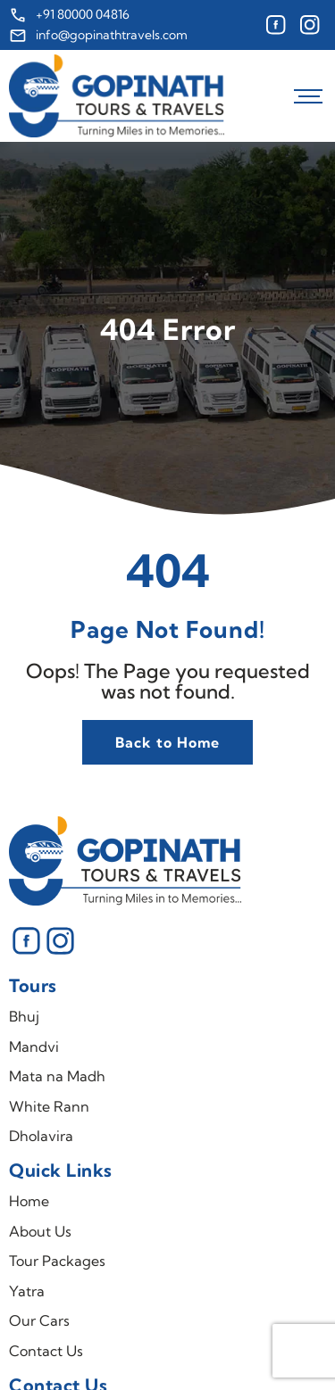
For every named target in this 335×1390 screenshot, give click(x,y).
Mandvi (34, 1046)
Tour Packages (57, 1261)
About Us (40, 1231)
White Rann (49, 1106)
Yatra (27, 1291)
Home (29, 1201)
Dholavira (41, 1136)
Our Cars (39, 1320)
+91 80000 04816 (83, 14)
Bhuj (24, 1016)
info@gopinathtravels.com (112, 35)
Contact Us (46, 1351)
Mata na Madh (57, 1076)
